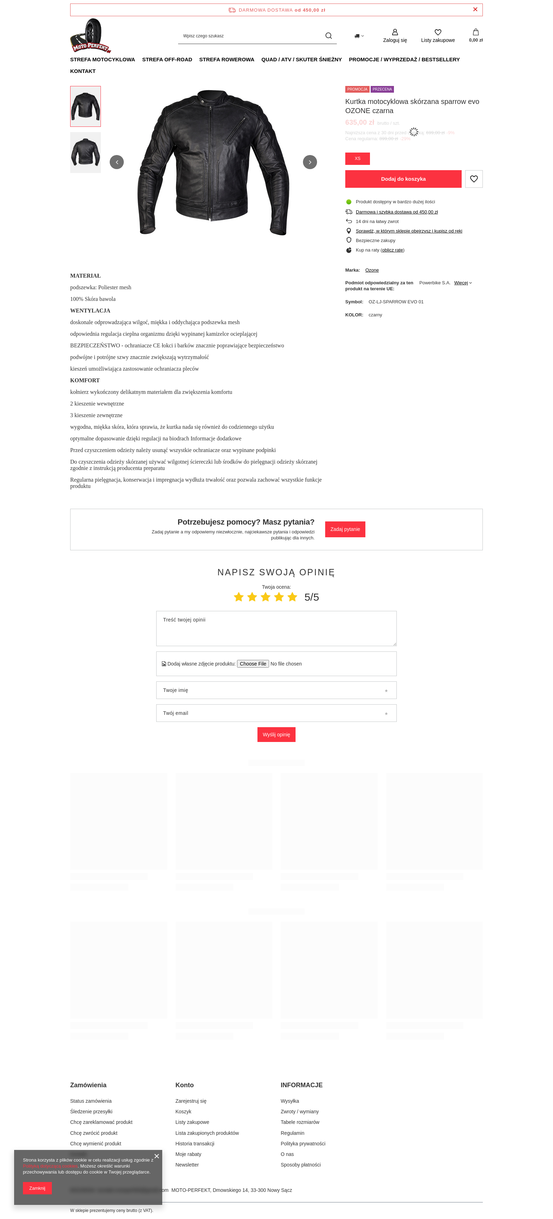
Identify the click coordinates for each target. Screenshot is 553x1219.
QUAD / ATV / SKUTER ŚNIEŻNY (301, 59)
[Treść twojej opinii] (276, 628)
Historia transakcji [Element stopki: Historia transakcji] (195, 1143)
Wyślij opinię (276, 734)
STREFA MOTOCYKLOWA (102, 59)
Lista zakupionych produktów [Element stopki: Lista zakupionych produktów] (207, 1133)
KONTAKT (83, 71)
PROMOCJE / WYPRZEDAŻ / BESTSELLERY (404, 59)
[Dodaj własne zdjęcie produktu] (283, 664)
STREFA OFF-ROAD (167, 59)
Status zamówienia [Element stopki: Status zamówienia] (91, 1101)
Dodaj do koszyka (403, 179)
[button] (117, 162)
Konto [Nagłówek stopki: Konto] (185, 1085)
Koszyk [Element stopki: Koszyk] (184, 1111)
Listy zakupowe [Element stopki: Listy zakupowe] (192, 1122)
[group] (213, 162)
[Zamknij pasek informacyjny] (475, 10)
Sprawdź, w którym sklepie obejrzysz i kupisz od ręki (409, 231)
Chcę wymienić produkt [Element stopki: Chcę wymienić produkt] (95, 1143)
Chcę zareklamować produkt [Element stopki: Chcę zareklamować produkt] (101, 1122)
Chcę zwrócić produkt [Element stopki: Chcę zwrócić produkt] (93, 1133)
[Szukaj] (329, 36)
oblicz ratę (392, 250)
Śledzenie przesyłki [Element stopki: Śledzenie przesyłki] (91, 1111)
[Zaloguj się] (395, 35)
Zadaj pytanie (345, 529)
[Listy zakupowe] (438, 35)
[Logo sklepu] (90, 36)
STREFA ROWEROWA (226, 59)
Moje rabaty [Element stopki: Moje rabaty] (188, 1154)
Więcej (461, 282)
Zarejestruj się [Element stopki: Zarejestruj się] (191, 1101)
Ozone (372, 270)
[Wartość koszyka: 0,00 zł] (476, 36)
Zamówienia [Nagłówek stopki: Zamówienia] (88, 1085)
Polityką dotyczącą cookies (50, 1166)
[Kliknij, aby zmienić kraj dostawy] (359, 35)
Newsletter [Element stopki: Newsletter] (187, 1165)
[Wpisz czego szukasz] (257, 36)
